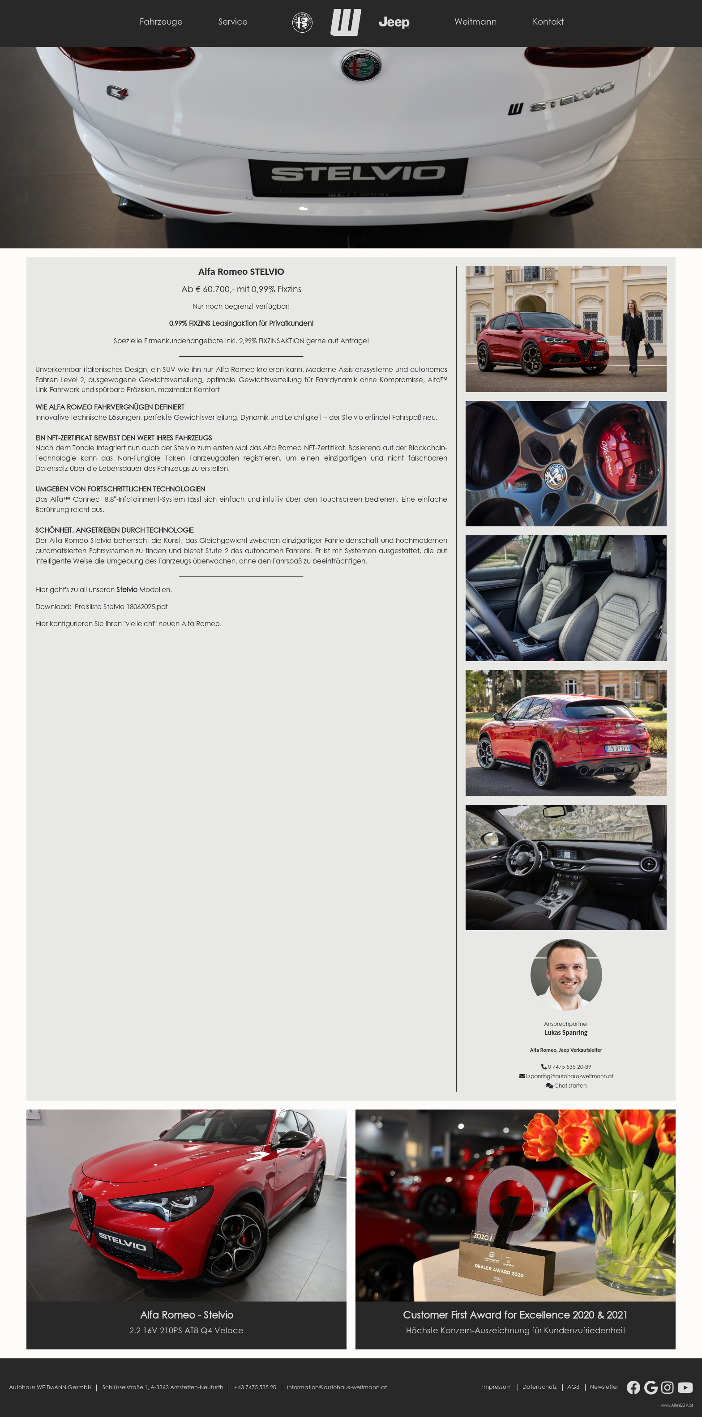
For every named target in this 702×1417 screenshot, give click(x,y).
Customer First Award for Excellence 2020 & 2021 (515, 1316)
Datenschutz (539, 1387)
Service (233, 22)
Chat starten (566, 1086)
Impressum (497, 1387)
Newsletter (604, 1387)
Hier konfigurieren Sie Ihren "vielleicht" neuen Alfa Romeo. (129, 624)
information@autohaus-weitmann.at (337, 1387)
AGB (573, 1387)
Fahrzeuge (161, 22)
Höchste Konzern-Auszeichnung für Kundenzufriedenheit (515, 1331)
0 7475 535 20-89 (566, 1067)
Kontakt (548, 22)
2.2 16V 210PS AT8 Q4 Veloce (186, 1331)
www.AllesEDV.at (677, 1406)
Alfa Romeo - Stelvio (186, 1316)
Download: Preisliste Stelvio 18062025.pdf (101, 607)
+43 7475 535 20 (255, 1387)
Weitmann (475, 22)
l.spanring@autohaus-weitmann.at (566, 1077)
